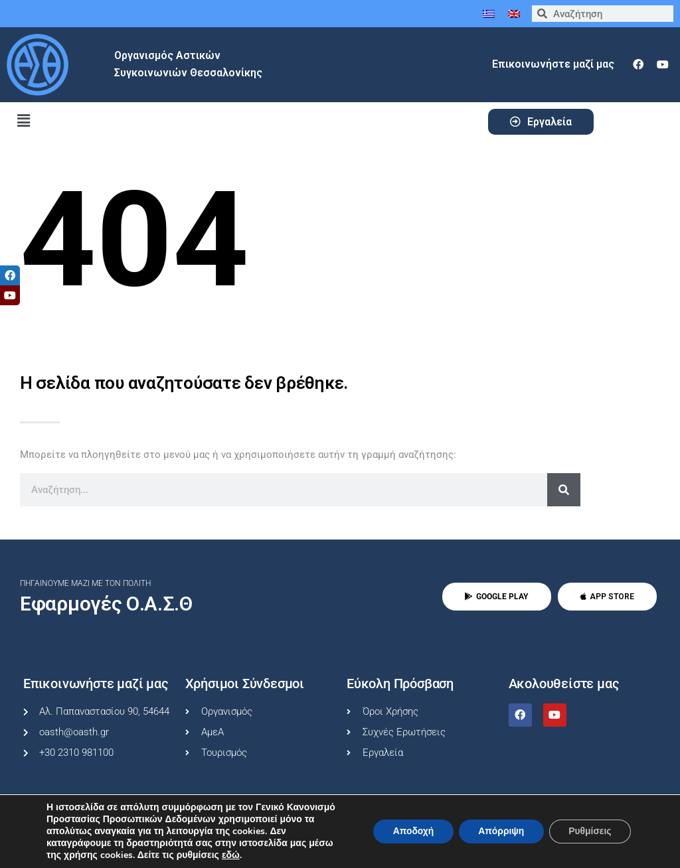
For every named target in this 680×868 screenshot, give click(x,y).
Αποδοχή (410, 831)
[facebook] (638, 64)
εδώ (231, 855)
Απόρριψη (499, 831)
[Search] (563, 489)
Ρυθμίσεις (589, 831)
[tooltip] (10, 275)
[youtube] (662, 64)
